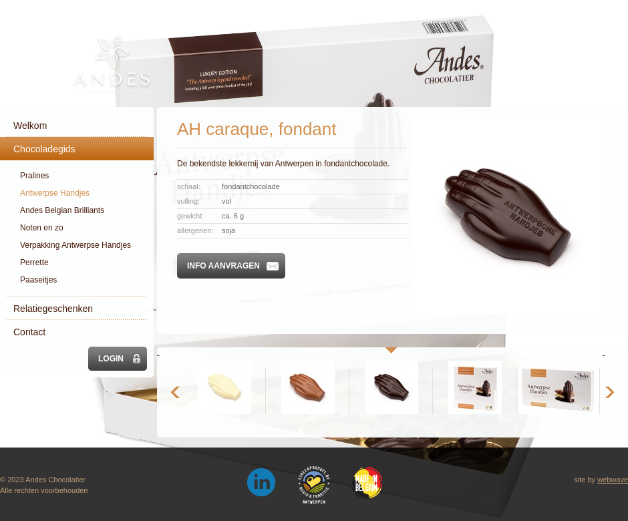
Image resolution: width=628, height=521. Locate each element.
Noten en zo (41, 227)
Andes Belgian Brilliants (62, 210)
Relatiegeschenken (53, 308)
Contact (29, 332)
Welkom (30, 125)
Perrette (34, 262)
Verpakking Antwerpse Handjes (75, 245)
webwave (612, 480)
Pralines (34, 175)
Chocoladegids (44, 149)
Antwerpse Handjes (55, 193)
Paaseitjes (38, 280)
